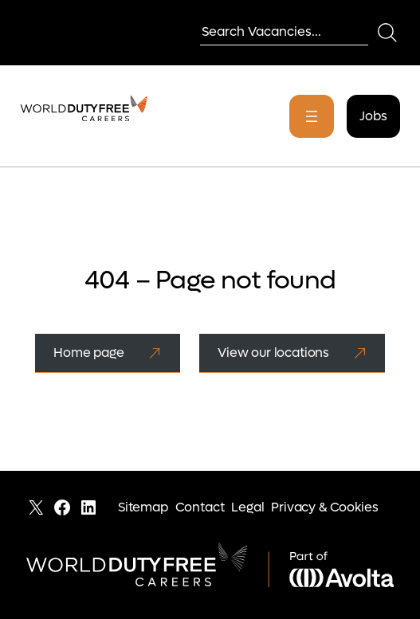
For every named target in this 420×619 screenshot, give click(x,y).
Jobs (373, 116)
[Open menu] (311, 116)
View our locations (273, 352)
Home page (88, 352)
